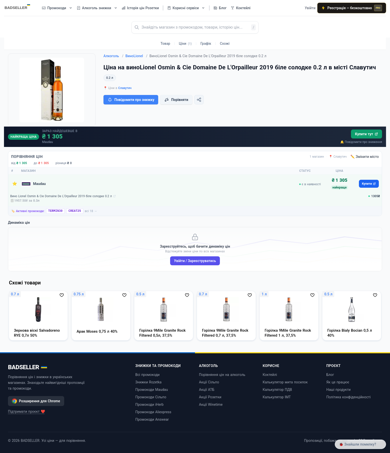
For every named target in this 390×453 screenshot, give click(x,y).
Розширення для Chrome (36, 401)
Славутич (124, 88)
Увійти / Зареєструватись (195, 261)
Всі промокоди (147, 375)
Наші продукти (338, 390)
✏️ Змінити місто (364, 157)
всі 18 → (91, 211)
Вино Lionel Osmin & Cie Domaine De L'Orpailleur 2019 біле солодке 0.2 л (61, 196)
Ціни (185, 43)
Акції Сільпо (209, 382)
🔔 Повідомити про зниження (361, 142)
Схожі (225, 43)
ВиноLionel (136, 56)
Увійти (310, 8)
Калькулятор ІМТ (277, 397)
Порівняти (176, 99)
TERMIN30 (55, 211)
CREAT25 (74, 211)
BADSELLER (27, 367)
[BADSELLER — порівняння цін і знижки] (20, 6)
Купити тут (366, 134)
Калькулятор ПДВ (277, 390)
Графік (205, 43)
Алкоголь (113, 56)
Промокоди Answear (152, 419)
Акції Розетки (210, 397)
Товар (165, 43)
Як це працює (337, 382)
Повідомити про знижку (130, 99)
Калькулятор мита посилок (285, 382)
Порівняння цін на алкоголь (222, 375)
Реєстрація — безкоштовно (351, 8)
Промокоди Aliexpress (153, 412)
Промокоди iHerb (149, 405)
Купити (369, 183)
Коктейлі (270, 375)
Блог (330, 375)
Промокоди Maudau (151, 390)
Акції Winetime (211, 405)
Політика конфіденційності (348, 397)
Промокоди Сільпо (150, 397)
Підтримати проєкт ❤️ (26, 411)
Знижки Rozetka (148, 382)
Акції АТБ (206, 390)
